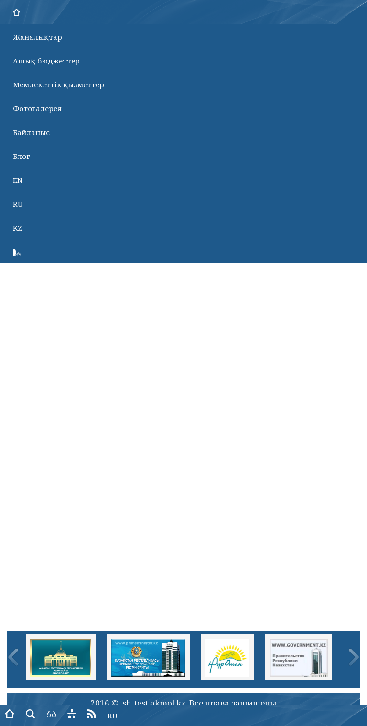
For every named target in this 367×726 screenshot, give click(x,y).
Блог (21, 156)
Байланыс (31, 132)
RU (18, 204)
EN (17, 180)
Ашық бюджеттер (46, 60)
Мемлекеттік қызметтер (58, 84)
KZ (17, 227)
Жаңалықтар (37, 37)
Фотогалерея (37, 108)
